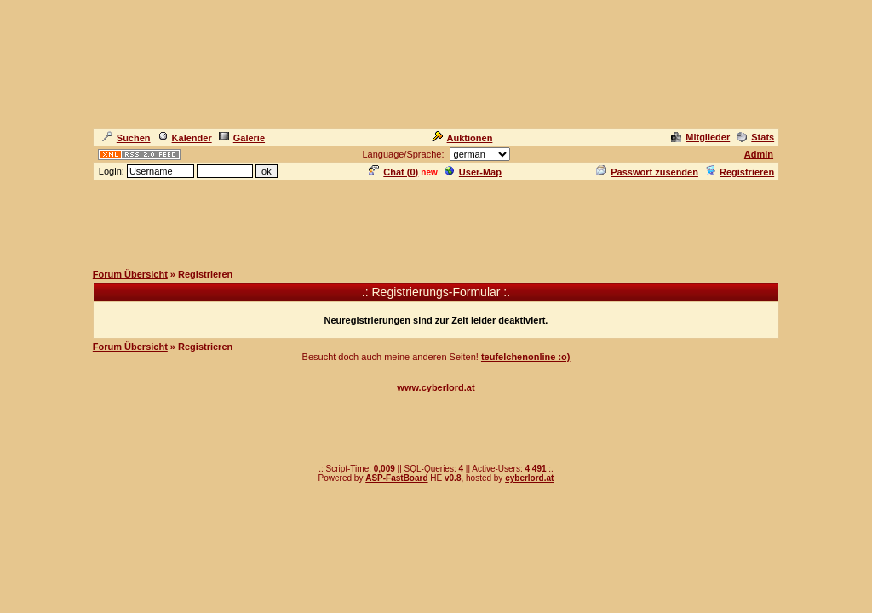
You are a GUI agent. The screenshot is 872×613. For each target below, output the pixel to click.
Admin (758, 154)
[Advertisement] (436, 220)
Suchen (126, 138)
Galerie (242, 138)
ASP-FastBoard (396, 478)
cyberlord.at (529, 478)
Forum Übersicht (130, 274)
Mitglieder (700, 137)
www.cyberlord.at (435, 387)
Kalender (185, 138)
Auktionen (462, 138)
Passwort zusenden (647, 172)
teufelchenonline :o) (526, 357)
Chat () (393, 172)
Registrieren (739, 172)
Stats (755, 137)
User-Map (473, 172)
